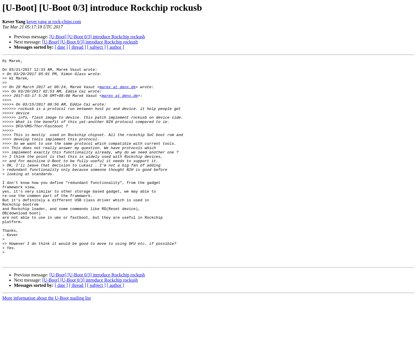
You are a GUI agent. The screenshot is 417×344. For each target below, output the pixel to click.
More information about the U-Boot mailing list (46, 338)
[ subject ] (96, 47)
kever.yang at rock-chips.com (54, 21)
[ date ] (61, 47)
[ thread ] (77, 47)
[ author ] (115, 47)
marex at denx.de (117, 92)
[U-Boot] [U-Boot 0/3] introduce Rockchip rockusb (97, 36)
